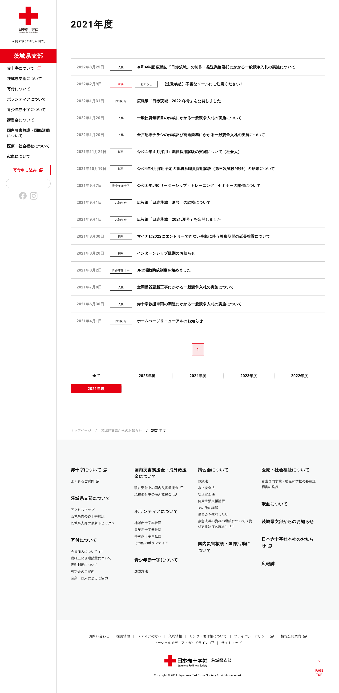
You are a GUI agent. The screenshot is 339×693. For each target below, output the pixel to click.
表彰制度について (84, 565)
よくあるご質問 (83, 481)
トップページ (81, 430)
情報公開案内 (291, 636)
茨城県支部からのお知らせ (121, 430)
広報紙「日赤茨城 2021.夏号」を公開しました (179, 219)
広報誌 (268, 563)
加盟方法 (141, 571)
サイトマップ (231, 643)
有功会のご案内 (83, 571)
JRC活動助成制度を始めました (164, 270)
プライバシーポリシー (251, 636)
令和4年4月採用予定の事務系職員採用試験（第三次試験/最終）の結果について (206, 168)
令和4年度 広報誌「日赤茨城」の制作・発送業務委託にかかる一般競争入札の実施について (216, 67)
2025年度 (147, 376)
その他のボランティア (151, 543)
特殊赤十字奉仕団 (147, 536)
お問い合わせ (99, 636)
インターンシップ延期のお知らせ (166, 253)
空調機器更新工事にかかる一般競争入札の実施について (185, 287)
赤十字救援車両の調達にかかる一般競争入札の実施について (189, 304)
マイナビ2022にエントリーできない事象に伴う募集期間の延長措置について (203, 236)
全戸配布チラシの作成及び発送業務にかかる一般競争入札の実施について (201, 135)
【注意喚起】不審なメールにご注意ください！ (203, 84)
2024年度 (198, 376)
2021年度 (96, 388)
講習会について (20, 120)
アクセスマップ (83, 510)
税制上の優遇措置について (91, 558)
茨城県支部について (24, 78)
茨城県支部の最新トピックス (93, 523)
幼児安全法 (206, 494)
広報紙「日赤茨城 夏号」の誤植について (174, 202)
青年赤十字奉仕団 (147, 530)
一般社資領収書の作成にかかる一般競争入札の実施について (189, 118)
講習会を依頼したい (213, 514)
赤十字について (20, 68)
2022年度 (299, 376)
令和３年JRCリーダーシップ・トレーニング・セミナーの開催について (199, 185)
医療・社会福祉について (28, 146)
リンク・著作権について (208, 636)
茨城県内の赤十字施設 (88, 516)
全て (96, 376)
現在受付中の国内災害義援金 (156, 488)
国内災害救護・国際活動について (28, 133)
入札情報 (175, 636)
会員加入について (84, 551)
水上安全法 (206, 488)
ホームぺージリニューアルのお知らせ (170, 321)
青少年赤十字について (26, 109)
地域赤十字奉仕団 (147, 523)
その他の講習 (208, 508)
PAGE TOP (319, 667)
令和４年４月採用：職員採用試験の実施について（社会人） (189, 152)
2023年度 (248, 376)
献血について (18, 156)
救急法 (203, 481)
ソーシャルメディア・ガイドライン (181, 643)
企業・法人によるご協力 (89, 578)
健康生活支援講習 (211, 501)
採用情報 (123, 636)
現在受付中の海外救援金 (153, 494)
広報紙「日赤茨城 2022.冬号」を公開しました (179, 101)
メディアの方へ (149, 636)
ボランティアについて (26, 99)
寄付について (18, 89)
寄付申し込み (25, 170)
